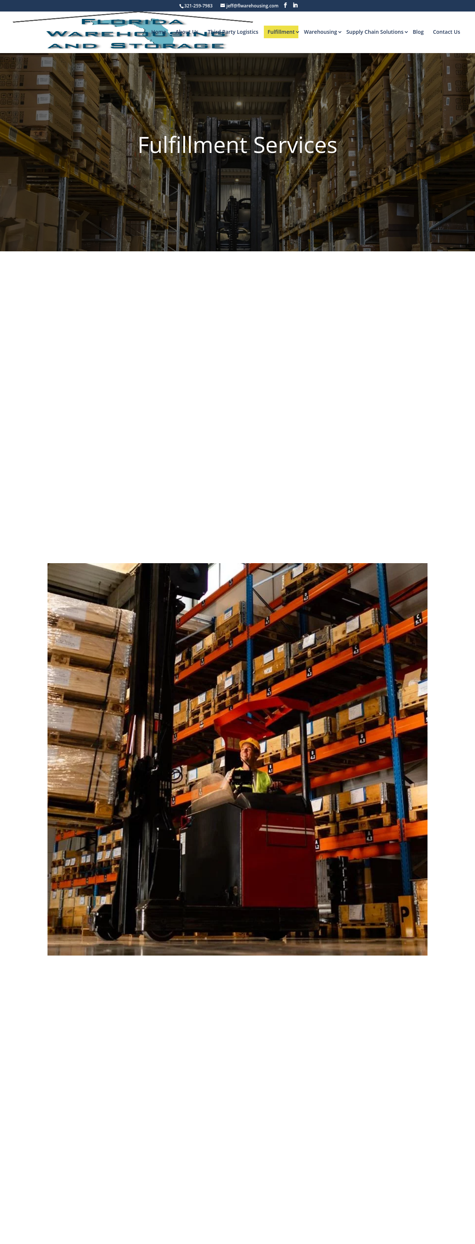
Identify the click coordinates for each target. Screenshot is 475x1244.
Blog (418, 32)
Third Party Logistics (233, 32)
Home (158, 32)
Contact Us (446, 32)
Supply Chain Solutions (374, 32)
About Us (187, 32)
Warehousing (320, 32)
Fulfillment (281, 32)
